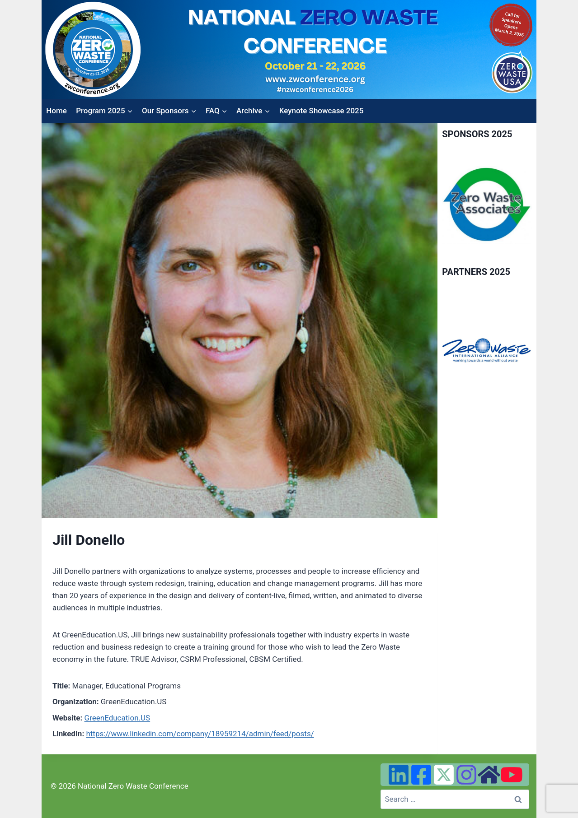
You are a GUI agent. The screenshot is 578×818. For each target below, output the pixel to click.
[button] (456, 205)
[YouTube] (511, 774)
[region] (487, 205)
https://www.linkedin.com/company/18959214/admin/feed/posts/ (200, 733)
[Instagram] (466, 774)
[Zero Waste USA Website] (489, 774)
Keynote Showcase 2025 (321, 110)
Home (56, 110)
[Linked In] (398, 774)
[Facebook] (421, 774)
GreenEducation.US (117, 717)
